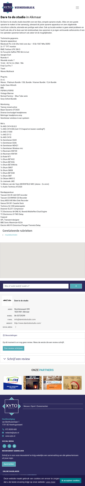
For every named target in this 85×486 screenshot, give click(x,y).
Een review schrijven (13, 348)
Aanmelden (9, 464)
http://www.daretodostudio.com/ (27, 323)
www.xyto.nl (10, 436)
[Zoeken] (76, 286)
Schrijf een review (16, 359)
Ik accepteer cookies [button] (71, 481)
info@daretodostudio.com (25, 319)
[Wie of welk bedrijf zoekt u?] (36, 286)
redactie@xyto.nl (12, 433)
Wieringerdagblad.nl (25, 7)
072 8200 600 (11, 429)
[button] (42, 257)
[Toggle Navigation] (77, 8)
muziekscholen (11, 235)
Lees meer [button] (50, 482)
